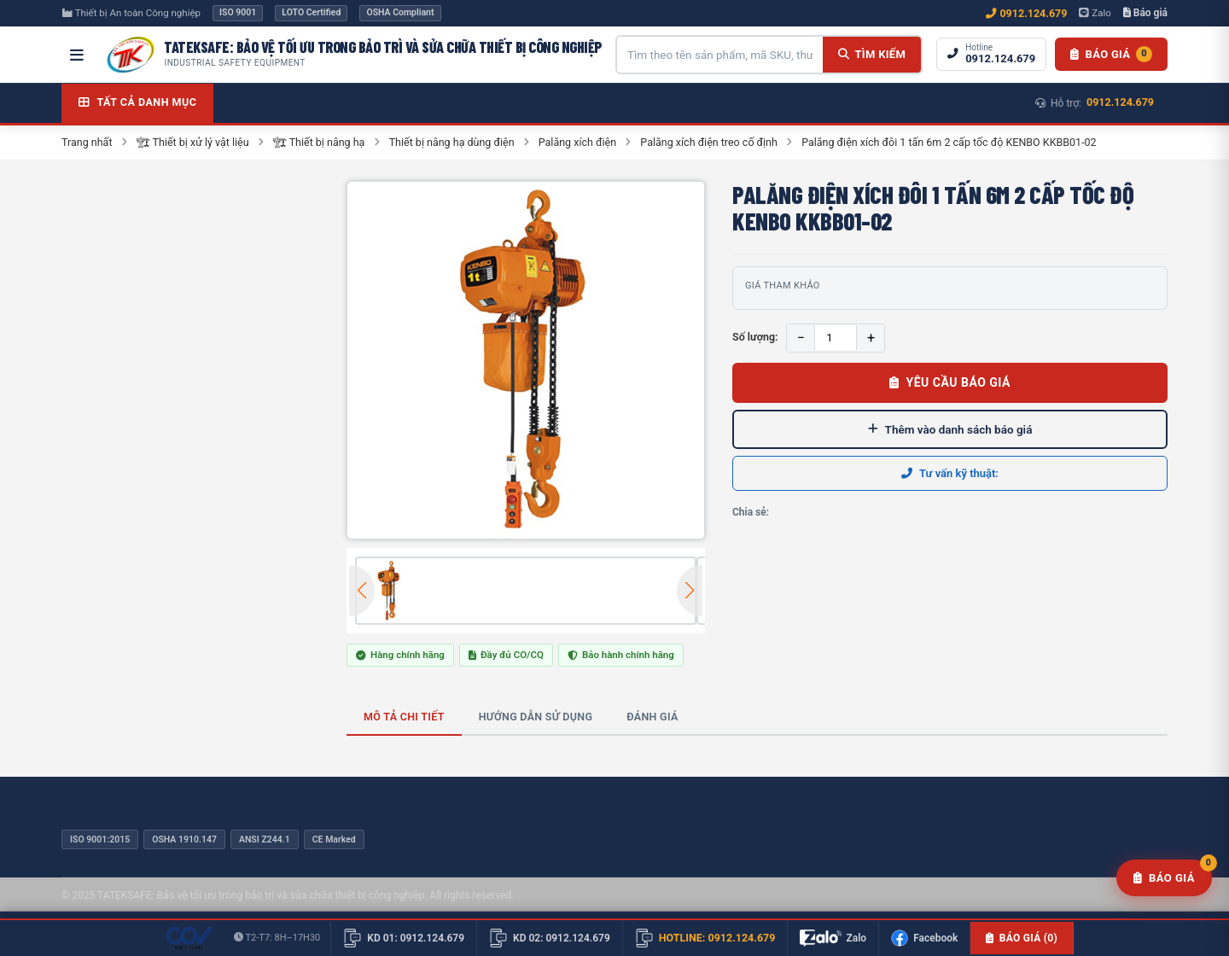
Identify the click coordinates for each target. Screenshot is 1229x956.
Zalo (1094, 13)
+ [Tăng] (871, 337)
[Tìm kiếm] (872, 55)
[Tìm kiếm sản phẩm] (720, 55)
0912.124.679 (1026, 13)
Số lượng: (755, 336)
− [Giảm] (801, 337)
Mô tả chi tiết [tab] (404, 716)
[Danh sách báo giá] (1111, 55)
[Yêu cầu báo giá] (1164, 878)
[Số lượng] (835, 338)
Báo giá (1145, 13)
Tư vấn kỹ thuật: (950, 473)
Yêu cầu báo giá (950, 382)
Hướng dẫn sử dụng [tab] (536, 716)
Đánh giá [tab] (652, 716)
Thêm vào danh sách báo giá (950, 429)
